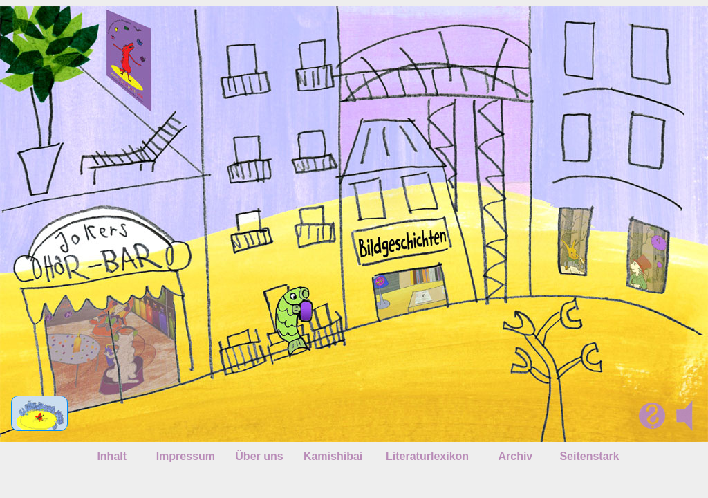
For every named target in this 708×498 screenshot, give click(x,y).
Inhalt (112, 456)
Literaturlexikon (427, 456)
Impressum (185, 456)
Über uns (259, 456)
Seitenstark (589, 456)
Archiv (515, 456)
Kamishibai (333, 456)
